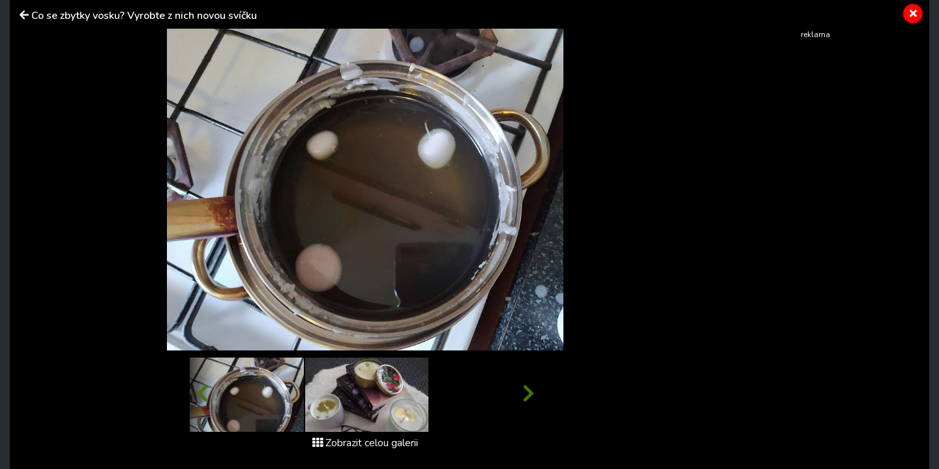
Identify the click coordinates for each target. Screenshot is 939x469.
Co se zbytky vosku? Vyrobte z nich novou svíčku (144, 15)
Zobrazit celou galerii (365, 443)
